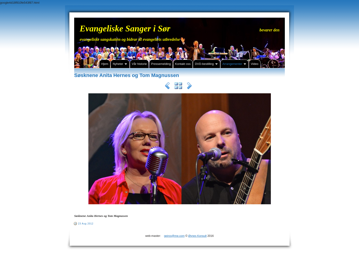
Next (189, 86)
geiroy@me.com (174, 236)
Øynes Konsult (197, 236)
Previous (167, 86)
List (178, 86)
